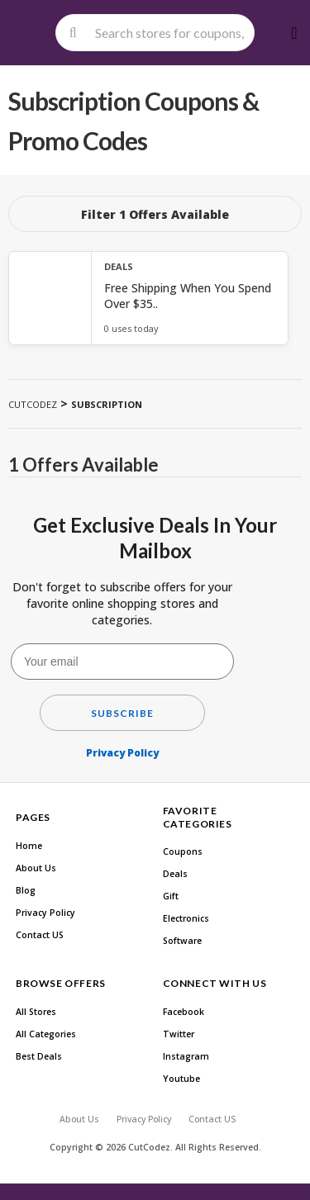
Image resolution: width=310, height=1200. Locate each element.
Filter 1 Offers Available (155, 214)
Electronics (186, 918)
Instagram (186, 1056)
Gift (171, 896)
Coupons (183, 851)
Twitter (178, 1034)
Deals (175, 874)
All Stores (36, 1011)
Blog (26, 890)
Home (29, 845)
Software (182, 940)
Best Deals (39, 1056)
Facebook (183, 1011)
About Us (36, 868)
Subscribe (122, 713)
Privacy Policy (122, 753)
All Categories (46, 1034)
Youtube (181, 1078)
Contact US (40, 935)
